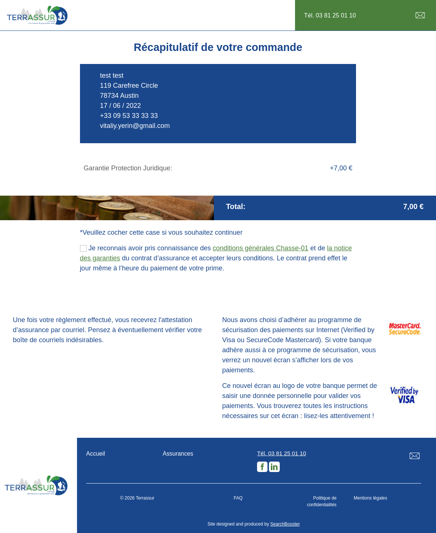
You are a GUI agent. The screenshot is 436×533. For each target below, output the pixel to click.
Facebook (262, 467)
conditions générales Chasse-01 (260, 248)
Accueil (95, 453)
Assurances (178, 453)
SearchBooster (285, 524)
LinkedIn (274, 467)
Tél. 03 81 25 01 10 (330, 15)
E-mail (420, 15)
